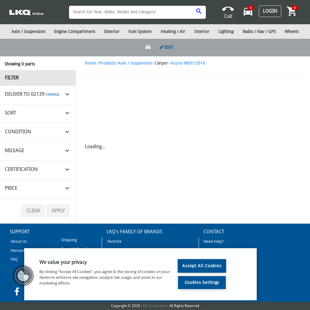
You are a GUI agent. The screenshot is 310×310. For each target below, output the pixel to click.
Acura (176, 63)
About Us (18, 241)
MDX (188, 63)
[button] (23, 275)
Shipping (68, 240)
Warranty (18, 250)
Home (91, 63)
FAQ (14, 259)
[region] (140, 274)
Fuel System (140, 31)
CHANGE (52, 94)
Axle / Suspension (135, 63)
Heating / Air (173, 31)
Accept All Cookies (201, 265)
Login (270, 11)
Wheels (291, 31)
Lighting (225, 31)
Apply (57, 211)
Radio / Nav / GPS (259, 31)
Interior (201, 31)
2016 (200, 63)
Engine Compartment (74, 31)
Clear (33, 211)
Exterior (112, 31)
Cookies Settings (202, 282)
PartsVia (114, 241)
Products (107, 63)
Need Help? (213, 241)
